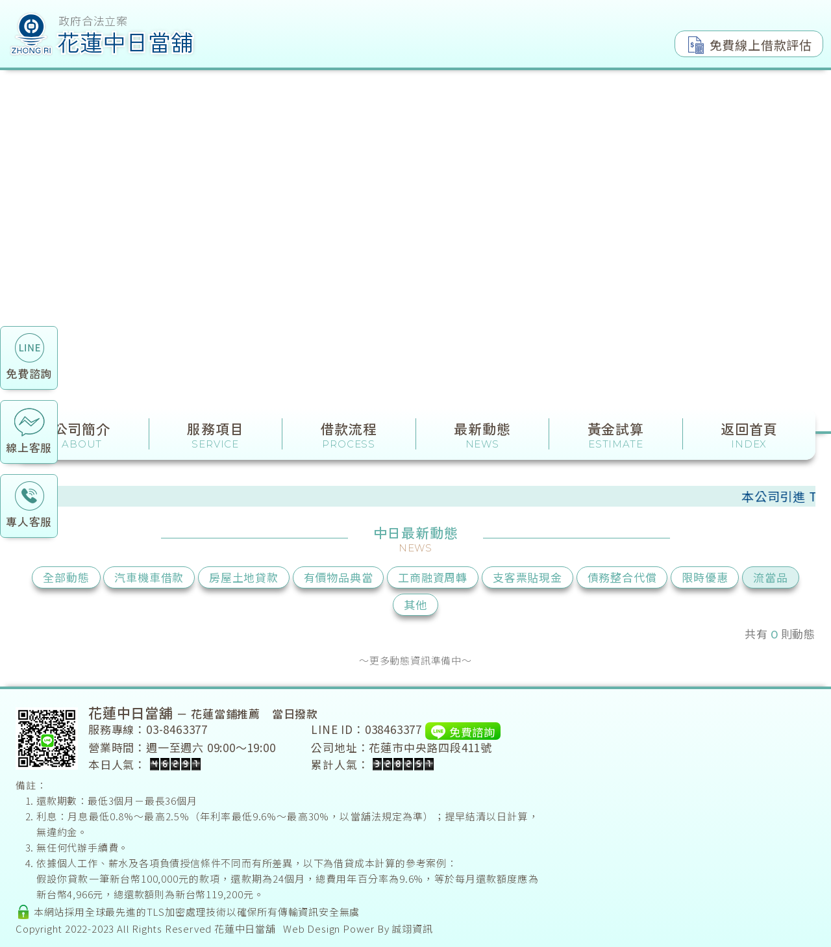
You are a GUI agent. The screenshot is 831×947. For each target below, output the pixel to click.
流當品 (770, 577)
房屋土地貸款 (244, 577)
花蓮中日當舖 (245, 928)
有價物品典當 (338, 577)
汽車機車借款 (149, 577)
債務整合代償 (622, 577)
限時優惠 (705, 577)
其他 (415, 604)
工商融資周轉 (432, 577)
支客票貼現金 (527, 577)
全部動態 (66, 577)
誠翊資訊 (411, 928)
